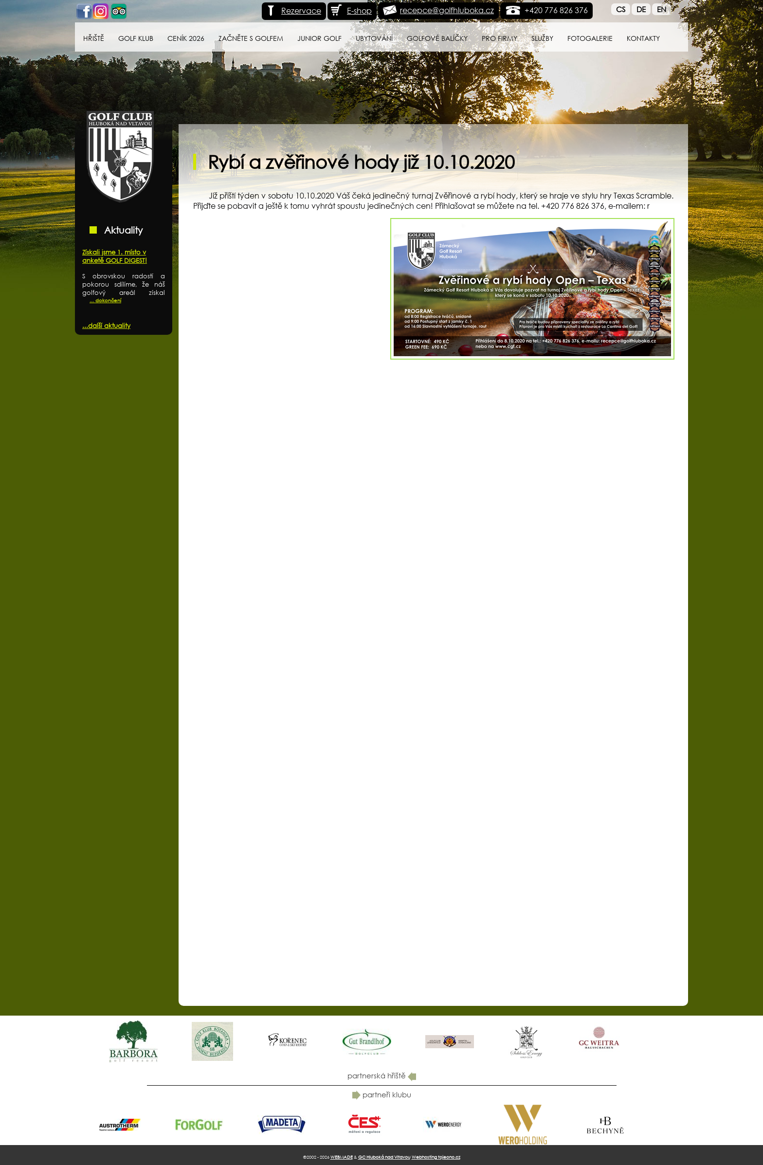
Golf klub (135, 38)
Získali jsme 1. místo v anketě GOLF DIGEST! (114, 256)
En (661, 9)
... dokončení (105, 300)
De (641, 9)
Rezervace (292, 10)
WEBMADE (341, 1157)
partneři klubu (381, 1094)
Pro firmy (499, 38)
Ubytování (374, 38)
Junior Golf (319, 38)
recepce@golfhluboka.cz (447, 10)
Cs (620, 9)
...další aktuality (106, 326)
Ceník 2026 (185, 38)
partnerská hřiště (381, 1075)
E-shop (351, 10)
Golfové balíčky (437, 38)
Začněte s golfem (250, 38)
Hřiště (93, 38)
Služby (542, 38)
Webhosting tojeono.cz (436, 1157)
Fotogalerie (590, 38)
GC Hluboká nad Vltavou (384, 1157)
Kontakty (643, 38)
